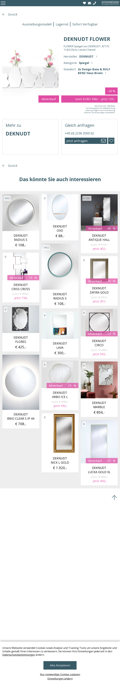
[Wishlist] (85, 3)
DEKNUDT (86, 56)
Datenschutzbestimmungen (18, 654)
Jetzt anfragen (77, 141)
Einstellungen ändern (60, 678)
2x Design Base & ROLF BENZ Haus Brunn (94, 71)
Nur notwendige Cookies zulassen (60, 674)
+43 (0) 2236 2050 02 (79, 133)
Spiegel (84, 63)
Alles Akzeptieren (60, 665)
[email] (90, 3)
